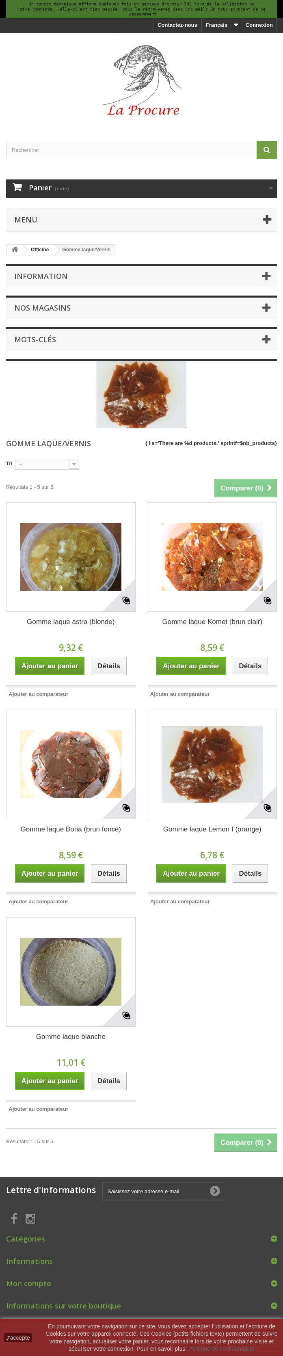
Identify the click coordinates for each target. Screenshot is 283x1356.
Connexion (259, 25)
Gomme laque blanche (71, 1037)
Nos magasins (42, 308)
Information (41, 276)
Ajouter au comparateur (38, 694)
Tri (9, 463)
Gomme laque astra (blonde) (70, 622)
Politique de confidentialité (221, 1348)
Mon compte (28, 1283)
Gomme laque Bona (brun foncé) (70, 829)
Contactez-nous (177, 25)
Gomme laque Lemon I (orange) (212, 829)
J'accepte (18, 1337)
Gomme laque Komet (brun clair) (212, 622)
